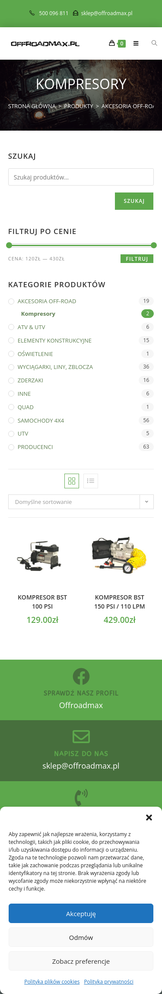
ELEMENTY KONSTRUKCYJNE (55, 340)
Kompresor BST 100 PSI (42, 601)
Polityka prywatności (108, 981)
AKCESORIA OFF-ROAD (47, 301)
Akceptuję (81, 913)
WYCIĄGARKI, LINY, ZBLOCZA (55, 367)
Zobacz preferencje (81, 961)
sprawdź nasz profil (81, 693)
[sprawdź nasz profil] (81, 676)
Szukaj (134, 201)
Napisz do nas (81, 754)
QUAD (26, 407)
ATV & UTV (31, 327)
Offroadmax (81, 705)
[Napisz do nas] (81, 736)
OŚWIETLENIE (35, 354)
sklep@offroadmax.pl (80, 765)
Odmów (81, 937)
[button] (149, 817)
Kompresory (38, 313)
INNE (24, 394)
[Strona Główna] (32, 106)
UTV (23, 433)
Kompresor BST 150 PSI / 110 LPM (119, 601)
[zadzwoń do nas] (81, 797)
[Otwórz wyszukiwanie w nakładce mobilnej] (149, 43)
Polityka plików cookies (51, 981)
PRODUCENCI (35, 447)
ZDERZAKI (30, 380)
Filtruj (137, 259)
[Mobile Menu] (133, 43)
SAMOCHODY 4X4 (41, 420)
